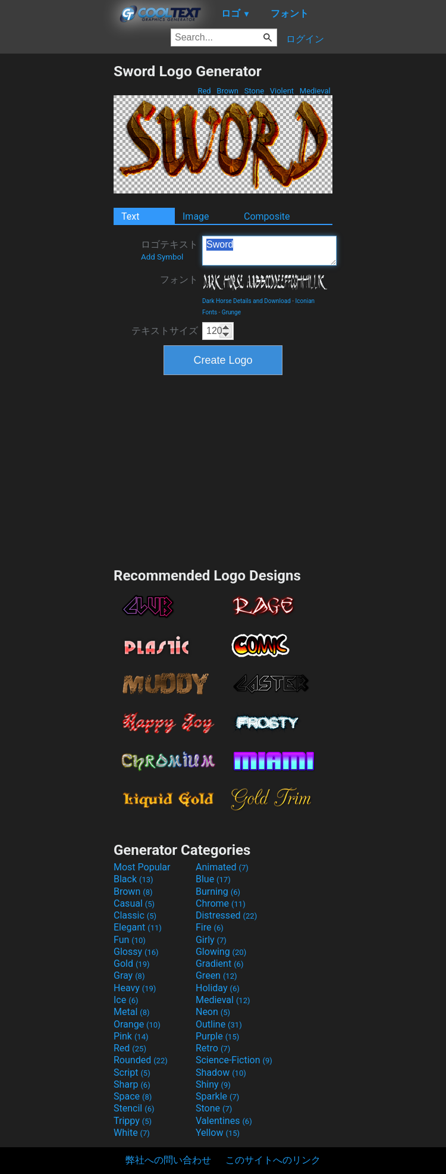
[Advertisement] (56, 241)
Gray (129, 975)
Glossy (136, 951)
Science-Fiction (234, 1060)
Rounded (141, 1060)
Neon (213, 1011)
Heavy (135, 988)
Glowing (221, 951)
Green (216, 975)
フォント (179, 279)
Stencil (134, 1108)
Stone (254, 90)
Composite (267, 216)
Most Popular (142, 867)
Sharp (132, 1084)
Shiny (213, 1084)
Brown (227, 90)
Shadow (221, 1072)
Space (133, 1096)
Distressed (226, 915)
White (132, 1132)
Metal (132, 1011)
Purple (217, 1036)
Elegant (138, 927)
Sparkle (217, 1096)
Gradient (219, 963)
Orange (137, 1024)
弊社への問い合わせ (168, 1160)
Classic (135, 915)
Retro (213, 1048)
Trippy (133, 1120)
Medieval (315, 90)
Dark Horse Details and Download (246, 301)
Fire (210, 927)
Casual (134, 903)
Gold (132, 963)
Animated (222, 867)
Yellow (218, 1132)
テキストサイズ (164, 330)
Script (132, 1072)
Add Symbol (162, 256)
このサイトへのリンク (273, 1160)
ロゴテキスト (169, 250)
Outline (219, 1024)
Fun (130, 939)
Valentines (224, 1120)
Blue (213, 879)
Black (133, 879)
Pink (131, 1036)
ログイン (305, 39)
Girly (211, 939)
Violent (282, 90)
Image (196, 216)
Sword (269, 251)
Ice (126, 1000)
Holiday (218, 988)
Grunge (231, 312)
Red (204, 90)
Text (130, 216)
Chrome (221, 903)
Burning (218, 891)
